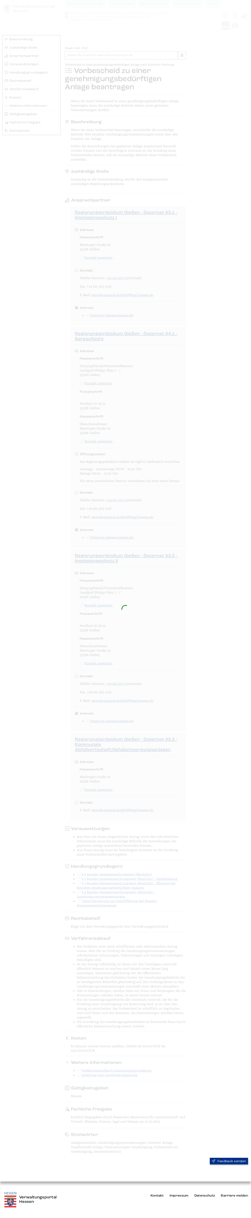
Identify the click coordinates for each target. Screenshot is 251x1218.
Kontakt (157, 1195)
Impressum (179, 1195)
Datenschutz (204, 1195)
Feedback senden (229, 1161)
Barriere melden (234, 1195)
